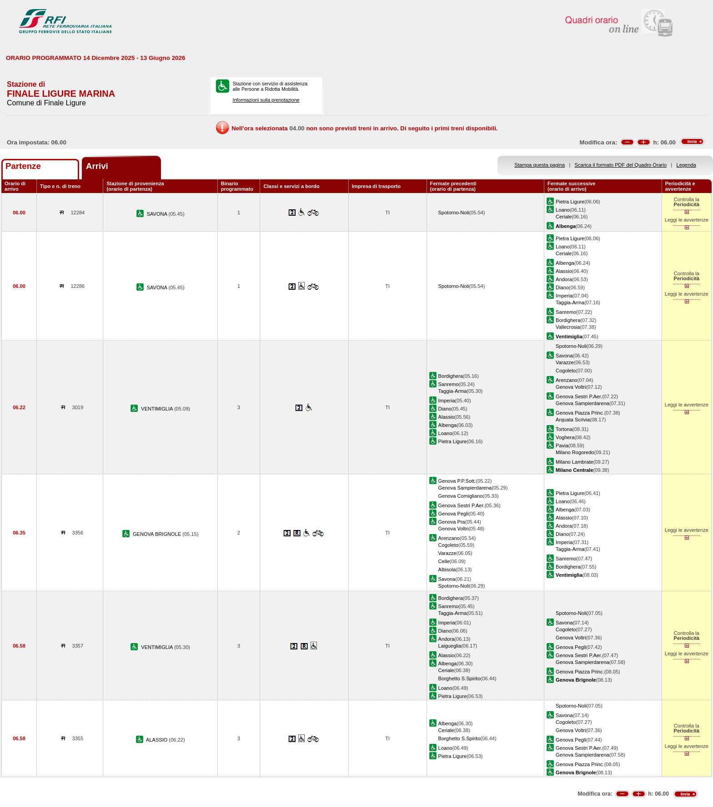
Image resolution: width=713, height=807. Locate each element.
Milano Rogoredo (575, 452)
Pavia (562, 445)
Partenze (23, 166)
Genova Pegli (453, 513)
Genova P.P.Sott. (457, 481)
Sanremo (566, 312)
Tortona (564, 429)
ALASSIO (157, 740)
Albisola (447, 569)
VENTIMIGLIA (157, 408)
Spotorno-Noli (453, 212)
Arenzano (566, 380)
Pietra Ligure (570, 201)
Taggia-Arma (570, 302)
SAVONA (158, 214)
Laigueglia (450, 646)
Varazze (565, 362)
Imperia (564, 295)
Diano (562, 287)
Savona (564, 355)
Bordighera (568, 320)
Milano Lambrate (574, 462)
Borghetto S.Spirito (459, 678)
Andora (564, 279)
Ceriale (564, 216)
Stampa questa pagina (539, 165)
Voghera (565, 437)
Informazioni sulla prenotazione (265, 100)
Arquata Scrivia (573, 419)
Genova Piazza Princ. (580, 413)
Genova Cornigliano (460, 496)
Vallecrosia (568, 327)
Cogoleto (566, 370)
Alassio (564, 271)
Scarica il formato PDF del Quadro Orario (621, 165)
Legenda (686, 165)
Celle (444, 561)
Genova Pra (451, 522)
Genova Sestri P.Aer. (579, 396)
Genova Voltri (571, 387)
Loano (563, 210)
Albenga (565, 263)
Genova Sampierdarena (582, 403)
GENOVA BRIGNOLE (157, 534)
